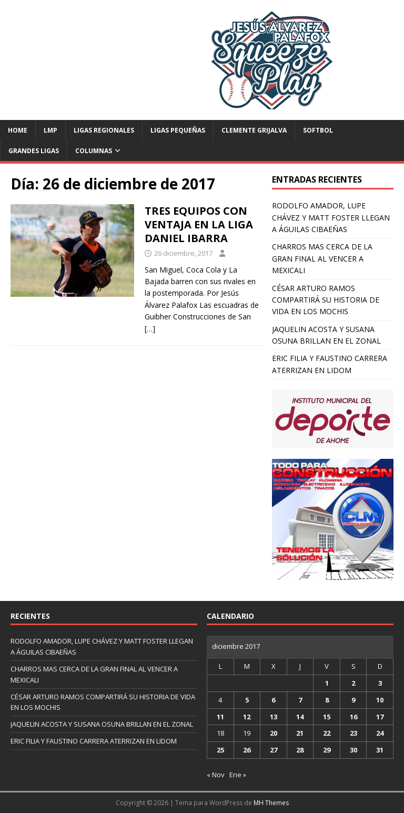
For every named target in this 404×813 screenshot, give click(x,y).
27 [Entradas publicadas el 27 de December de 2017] (273, 750)
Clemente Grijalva (254, 130)
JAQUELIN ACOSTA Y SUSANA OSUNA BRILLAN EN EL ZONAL (102, 724)
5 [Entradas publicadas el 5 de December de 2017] (247, 700)
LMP (50, 130)
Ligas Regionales (104, 130)
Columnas (93, 150)
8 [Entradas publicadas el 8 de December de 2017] (327, 700)
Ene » (237, 774)
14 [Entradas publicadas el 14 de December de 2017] (300, 716)
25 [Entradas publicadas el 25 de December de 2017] (220, 750)
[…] (150, 329)
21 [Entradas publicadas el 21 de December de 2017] (300, 733)
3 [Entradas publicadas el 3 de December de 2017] (380, 683)
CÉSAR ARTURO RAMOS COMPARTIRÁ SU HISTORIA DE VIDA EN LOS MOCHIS (325, 300)
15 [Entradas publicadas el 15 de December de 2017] (326, 716)
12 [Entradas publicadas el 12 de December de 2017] (246, 716)
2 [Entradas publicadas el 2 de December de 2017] (353, 683)
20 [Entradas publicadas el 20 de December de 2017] (273, 733)
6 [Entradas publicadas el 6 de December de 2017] (273, 700)
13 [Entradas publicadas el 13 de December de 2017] (273, 716)
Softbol (318, 130)
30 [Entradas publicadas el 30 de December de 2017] (353, 750)
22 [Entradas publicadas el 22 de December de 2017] (326, 733)
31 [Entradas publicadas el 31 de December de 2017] (379, 750)
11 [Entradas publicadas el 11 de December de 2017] (220, 716)
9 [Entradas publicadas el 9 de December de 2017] (353, 700)
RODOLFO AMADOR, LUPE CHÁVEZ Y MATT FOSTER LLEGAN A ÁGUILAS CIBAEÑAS (331, 217)
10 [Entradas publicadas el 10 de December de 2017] (379, 700)
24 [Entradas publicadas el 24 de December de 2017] (379, 733)
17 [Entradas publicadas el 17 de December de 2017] (379, 716)
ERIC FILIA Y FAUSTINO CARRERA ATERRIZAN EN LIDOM (94, 741)
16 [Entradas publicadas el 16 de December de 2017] (353, 716)
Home (17, 130)
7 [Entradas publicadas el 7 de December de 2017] (300, 700)
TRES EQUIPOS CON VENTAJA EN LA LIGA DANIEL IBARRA (199, 224)
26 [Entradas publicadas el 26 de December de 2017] (246, 750)
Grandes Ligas (33, 150)
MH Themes (271, 802)
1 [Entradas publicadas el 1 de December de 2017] (327, 683)
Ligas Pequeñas (177, 130)
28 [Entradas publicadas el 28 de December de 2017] (300, 750)
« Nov (216, 774)
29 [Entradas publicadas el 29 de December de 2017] (326, 750)
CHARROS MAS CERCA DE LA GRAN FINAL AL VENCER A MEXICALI (322, 258)
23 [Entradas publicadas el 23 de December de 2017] (353, 733)
